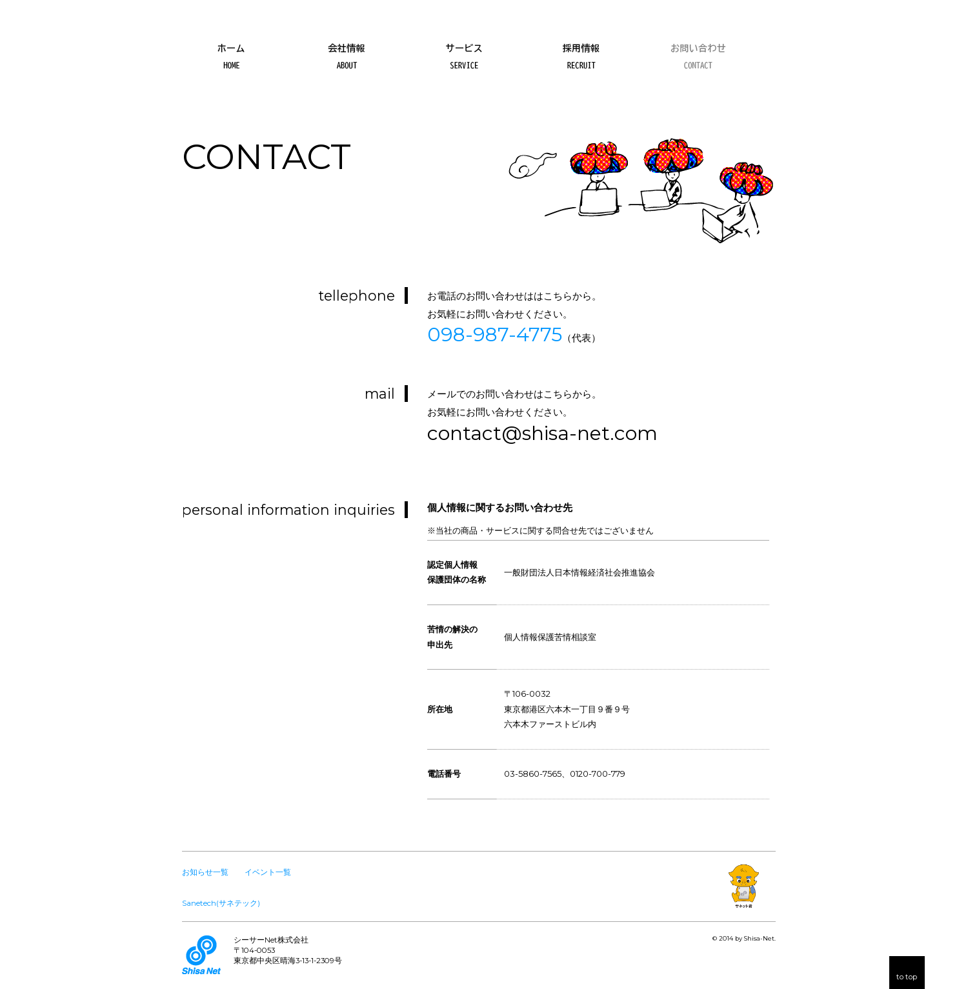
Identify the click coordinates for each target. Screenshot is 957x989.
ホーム (231, 51)
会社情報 (347, 51)
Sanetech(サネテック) (221, 903)
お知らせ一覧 (205, 872)
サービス (464, 51)
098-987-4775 (494, 334)
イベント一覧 (268, 872)
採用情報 (580, 51)
